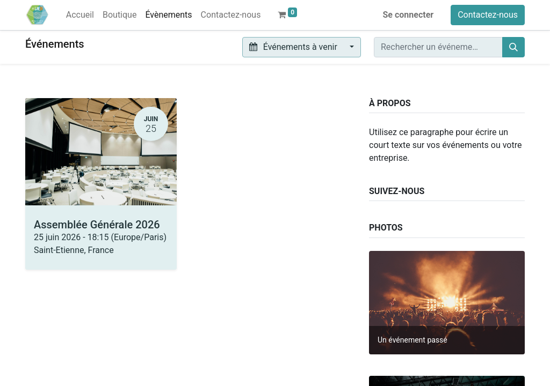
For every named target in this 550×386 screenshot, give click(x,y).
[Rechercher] (513, 47)
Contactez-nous (488, 15)
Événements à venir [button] (294, 47)
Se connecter (408, 15)
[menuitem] (80, 15)
